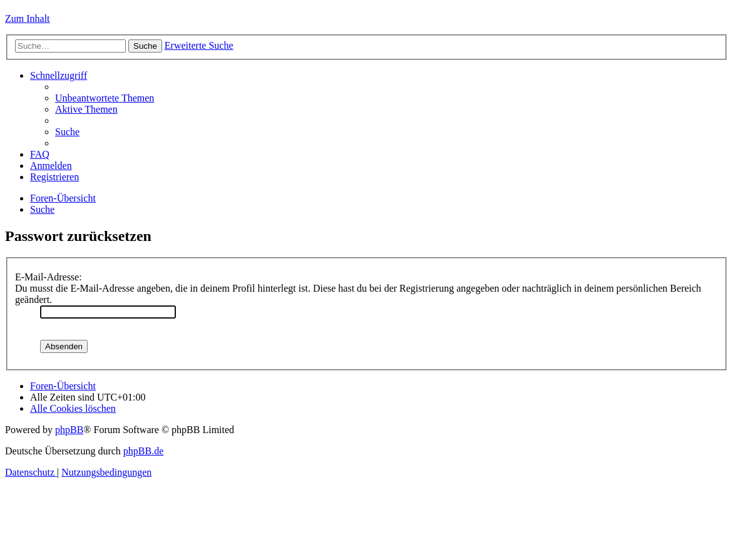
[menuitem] (104, 98)
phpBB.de (143, 451)
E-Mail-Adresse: (48, 277)
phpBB (69, 429)
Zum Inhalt (27, 18)
